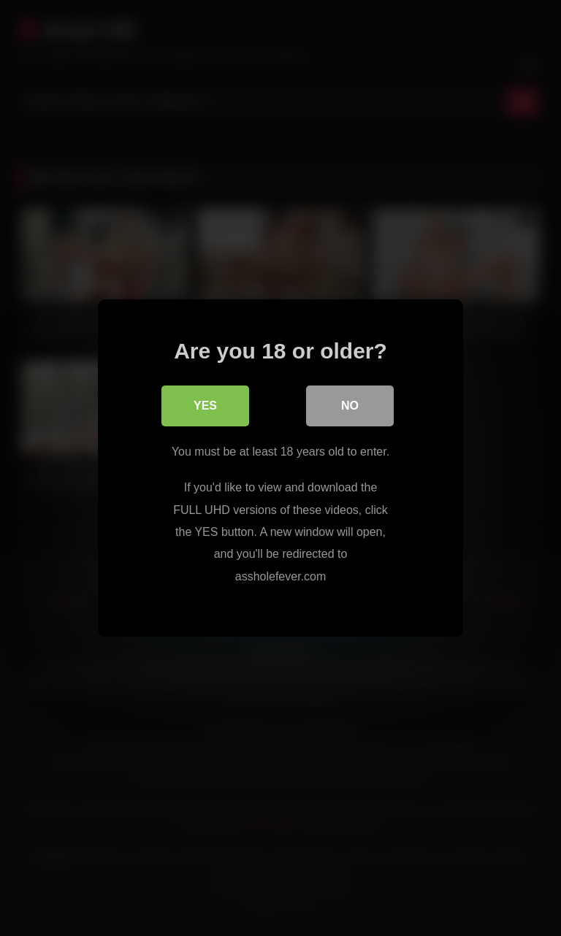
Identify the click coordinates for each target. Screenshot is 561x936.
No (350, 405)
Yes (205, 405)
